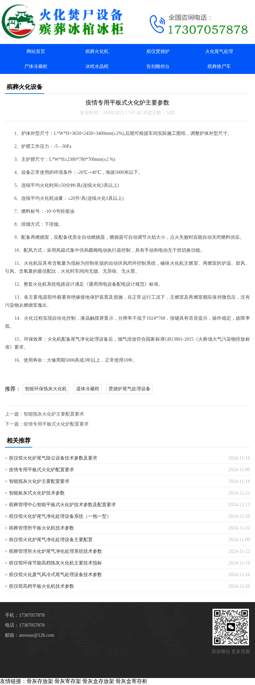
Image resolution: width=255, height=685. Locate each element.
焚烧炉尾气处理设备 (129, 388)
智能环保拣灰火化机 (46, 388)
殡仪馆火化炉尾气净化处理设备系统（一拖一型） (60, 516)
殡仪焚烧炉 (158, 51)
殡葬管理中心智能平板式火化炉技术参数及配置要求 (62, 504)
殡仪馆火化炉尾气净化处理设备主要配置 (51, 539)
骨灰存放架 (40, 681)
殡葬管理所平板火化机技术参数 (41, 527)
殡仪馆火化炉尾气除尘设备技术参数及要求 (53, 458)
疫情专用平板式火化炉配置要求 (56, 424)
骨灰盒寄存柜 (131, 681)
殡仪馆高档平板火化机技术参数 (41, 586)
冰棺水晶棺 (97, 66)
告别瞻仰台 (158, 66)
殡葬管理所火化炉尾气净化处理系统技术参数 (55, 551)
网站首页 (36, 51)
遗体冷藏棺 (87, 388)
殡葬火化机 (97, 51)
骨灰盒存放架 (98, 681)
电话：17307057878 (24, 625)
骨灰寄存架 (67, 681)
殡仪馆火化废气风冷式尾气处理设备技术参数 (55, 574)
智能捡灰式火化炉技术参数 (37, 493)
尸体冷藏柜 (35, 66)
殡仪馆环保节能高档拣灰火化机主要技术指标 (55, 562)
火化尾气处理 (219, 51)
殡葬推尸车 (219, 66)
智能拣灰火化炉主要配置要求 (54, 414)
